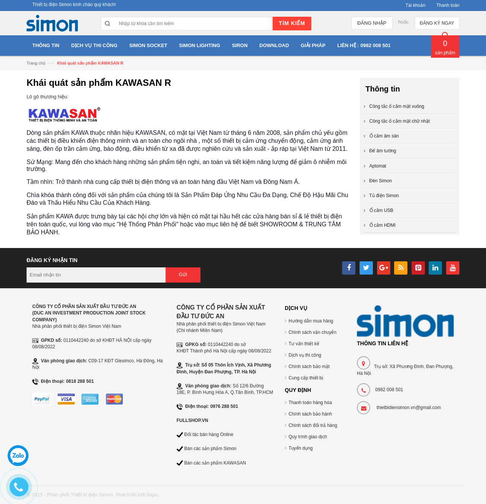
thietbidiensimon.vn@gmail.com (409, 407)
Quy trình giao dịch (308, 436)
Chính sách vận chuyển (312, 332)
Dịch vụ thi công (305, 355)
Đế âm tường (382, 150)
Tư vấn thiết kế (304, 343)
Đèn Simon (380, 180)
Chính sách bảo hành (310, 414)
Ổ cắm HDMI (382, 225)
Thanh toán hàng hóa (310, 402)
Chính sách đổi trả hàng (313, 425)
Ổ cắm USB (381, 210)
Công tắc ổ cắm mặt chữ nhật (399, 121)
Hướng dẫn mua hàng (311, 321)
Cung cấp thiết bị (306, 378)
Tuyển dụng (301, 448)
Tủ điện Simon (384, 195)
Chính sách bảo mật (309, 366)
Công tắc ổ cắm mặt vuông (396, 106)
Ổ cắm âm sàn (384, 136)
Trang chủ (36, 63)
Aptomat (378, 166)
